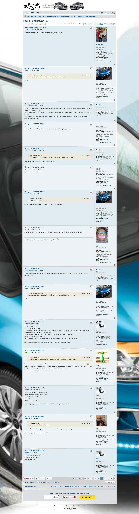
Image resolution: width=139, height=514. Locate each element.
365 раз (106, 57)
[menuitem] (33, 13)
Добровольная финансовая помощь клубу (69, 493)
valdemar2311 (99, 44)
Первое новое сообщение (65, 23)
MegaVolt (98, 125)
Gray (97, 81)
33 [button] (112, 24)
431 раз (106, 380)
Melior (97, 365)
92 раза (106, 94)
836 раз (106, 443)
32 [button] (108, 24)
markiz (97, 329)
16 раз (105, 344)
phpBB (65, 505)
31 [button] (105, 24)
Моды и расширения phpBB (69, 508)
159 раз (106, 96)
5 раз (105, 342)
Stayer (97, 245)
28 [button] (95, 24)
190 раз (106, 441)
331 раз (106, 58)
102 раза (106, 378)
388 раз (106, 259)
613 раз (106, 138)
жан (97, 428)
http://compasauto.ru (30, 81)
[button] (85, 24)
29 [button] (98, 24)
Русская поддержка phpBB (69, 507)
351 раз (106, 258)
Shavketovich (99, 104)
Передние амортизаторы (35, 21)
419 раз (106, 139)
